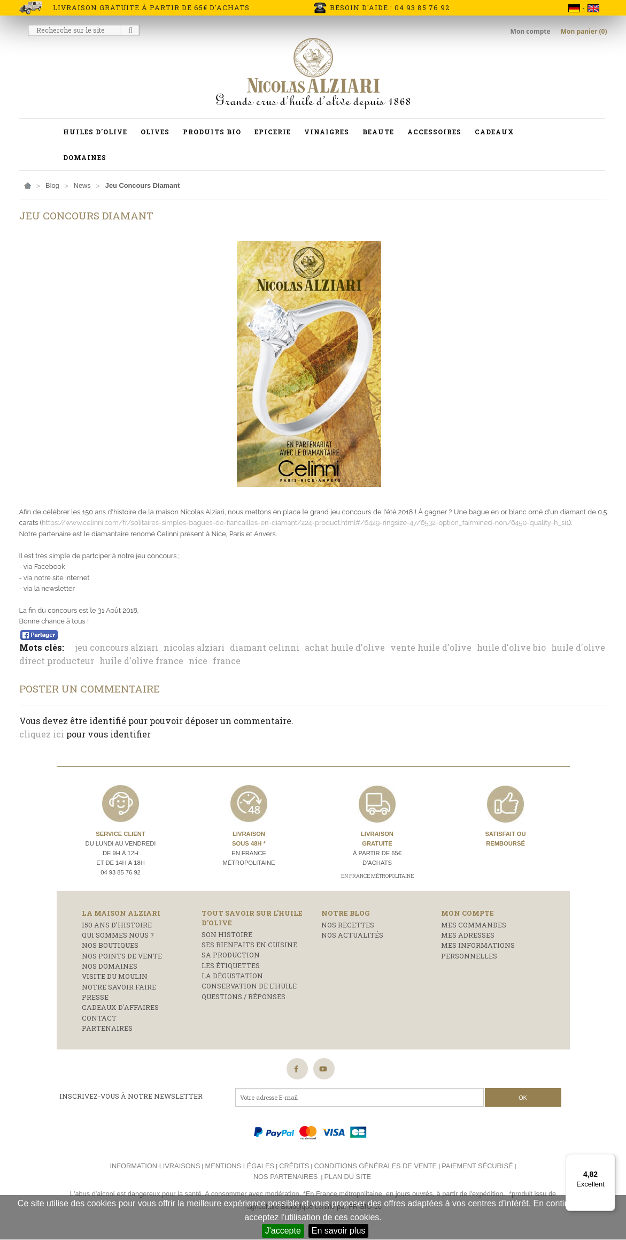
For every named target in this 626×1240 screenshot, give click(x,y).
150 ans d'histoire (117, 925)
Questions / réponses (243, 996)
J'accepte (283, 1230)
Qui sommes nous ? (118, 935)
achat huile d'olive (345, 647)
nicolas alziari (194, 647)
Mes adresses (467, 935)
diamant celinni (264, 647)
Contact (99, 1018)
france (227, 660)
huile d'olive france (141, 660)
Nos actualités (352, 935)
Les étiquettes (231, 965)
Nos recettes (347, 925)
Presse (95, 997)
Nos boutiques (110, 945)
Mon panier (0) (584, 31)
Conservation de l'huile (249, 986)
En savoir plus (339, 1230)
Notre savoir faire (119, 987)
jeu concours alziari (116, 647)
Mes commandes (473, 925)
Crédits (294, 1166)
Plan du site (347, 1177)
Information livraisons (155, 1166)
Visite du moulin (115, 976)
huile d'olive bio (511, 647)
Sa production (231, 954)
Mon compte (531, 31)
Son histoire (227, 934)
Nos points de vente (122, 956)
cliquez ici (41, 734)
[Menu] (608, 1160)
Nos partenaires (285, 1177)
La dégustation (232, 975)
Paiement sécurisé (477, 1166)
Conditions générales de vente (375, 1166)
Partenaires (107, 1028)
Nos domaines (109, 966)
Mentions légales (239, 1166)
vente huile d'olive (431, 647)
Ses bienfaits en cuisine (249, 944)
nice (198, 660)
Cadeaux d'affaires (120, 1007)
